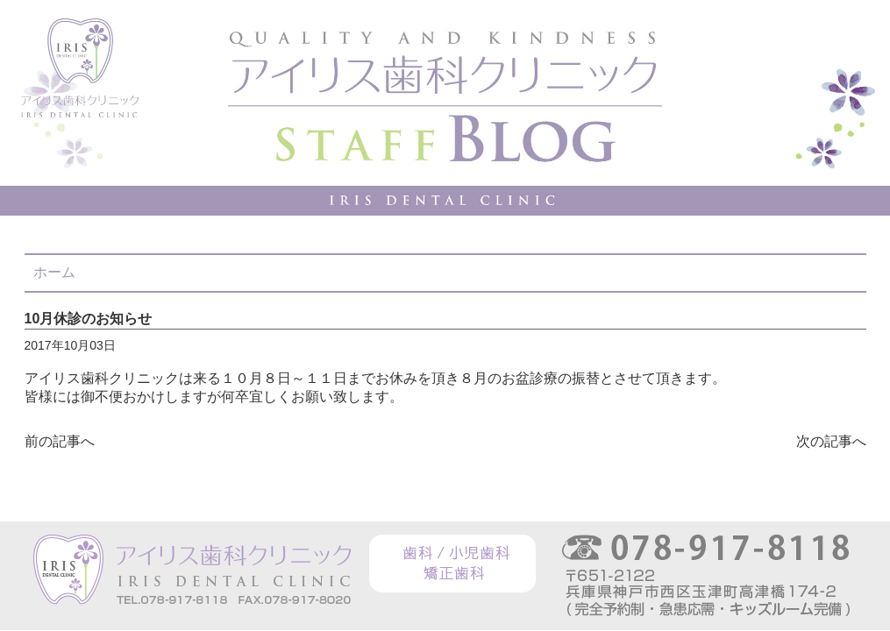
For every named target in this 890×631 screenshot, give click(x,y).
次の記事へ (831, 441)
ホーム (54, 272)
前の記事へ (60, 441)
